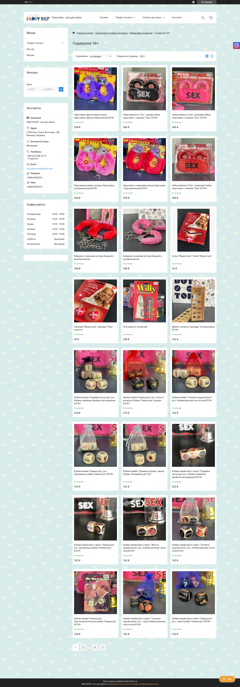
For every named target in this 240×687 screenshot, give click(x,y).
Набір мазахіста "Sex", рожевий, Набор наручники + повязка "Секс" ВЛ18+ (191, 116)
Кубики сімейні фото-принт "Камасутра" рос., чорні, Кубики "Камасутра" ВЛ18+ (192, 620)
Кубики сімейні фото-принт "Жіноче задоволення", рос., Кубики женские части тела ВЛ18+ (144, 548)
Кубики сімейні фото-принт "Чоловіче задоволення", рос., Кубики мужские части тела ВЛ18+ (193, 548)
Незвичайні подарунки (141, 33)
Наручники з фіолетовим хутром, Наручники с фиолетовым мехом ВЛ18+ (94, 116)
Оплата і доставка (152, 17)
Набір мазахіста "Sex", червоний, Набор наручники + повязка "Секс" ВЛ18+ (192, 187)
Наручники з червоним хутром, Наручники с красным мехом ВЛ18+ (144, 187)
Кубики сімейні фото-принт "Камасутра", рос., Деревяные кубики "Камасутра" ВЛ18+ (94, 548)
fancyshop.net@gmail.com (40, 168)
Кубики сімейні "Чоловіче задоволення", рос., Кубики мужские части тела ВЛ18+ (192, 399)
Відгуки (30, 55)
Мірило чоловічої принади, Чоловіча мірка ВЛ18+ (193, 328)
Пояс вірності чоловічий (135, 327)
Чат (227, 679)
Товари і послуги (123, 17)
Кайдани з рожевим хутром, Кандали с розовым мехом (142, 257)
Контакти (177, 17)
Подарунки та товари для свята (112, 33)
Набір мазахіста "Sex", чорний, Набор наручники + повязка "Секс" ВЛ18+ (141, 116)
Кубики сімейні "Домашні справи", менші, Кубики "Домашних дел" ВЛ (143, 473)
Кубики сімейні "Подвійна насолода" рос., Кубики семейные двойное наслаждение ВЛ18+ (95, 400)
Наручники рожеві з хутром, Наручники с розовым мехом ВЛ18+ (94, 187)
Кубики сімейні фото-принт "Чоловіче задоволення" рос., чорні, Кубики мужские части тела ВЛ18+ (144, 621)
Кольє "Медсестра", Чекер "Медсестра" (192, 256)
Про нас (30, 49)
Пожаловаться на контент (118, 684)
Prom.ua (133, 681)
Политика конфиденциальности (145, 684)
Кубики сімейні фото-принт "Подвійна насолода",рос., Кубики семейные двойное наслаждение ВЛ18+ (191, 474)
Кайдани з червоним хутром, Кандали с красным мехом (94, 257)
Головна (104, 17)
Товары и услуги (85, 33)
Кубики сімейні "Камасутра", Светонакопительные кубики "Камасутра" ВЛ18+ (95, 621)
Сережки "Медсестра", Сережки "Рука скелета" (93, 328)
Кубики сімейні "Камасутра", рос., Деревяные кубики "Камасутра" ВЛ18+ (93, 473)
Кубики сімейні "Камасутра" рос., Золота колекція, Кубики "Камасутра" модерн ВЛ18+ (143, 400)
